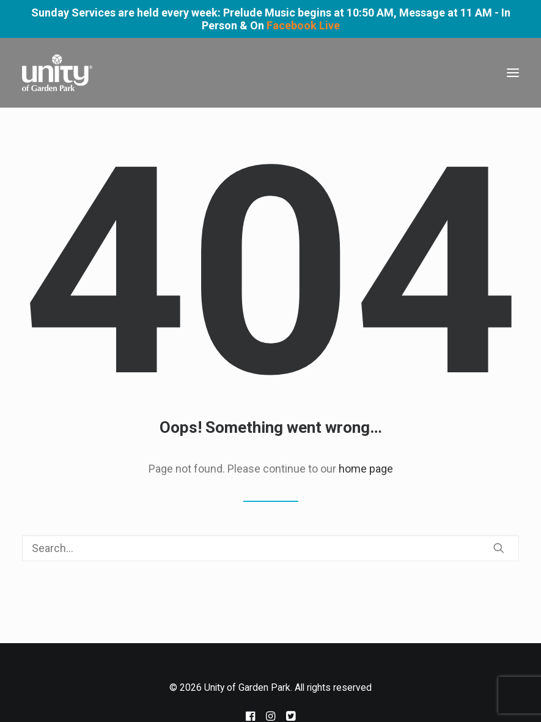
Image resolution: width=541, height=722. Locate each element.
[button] (513, 73)
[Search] (270, 548)
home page (366, 468)
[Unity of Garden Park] (57, 72)
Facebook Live (303, 25)
